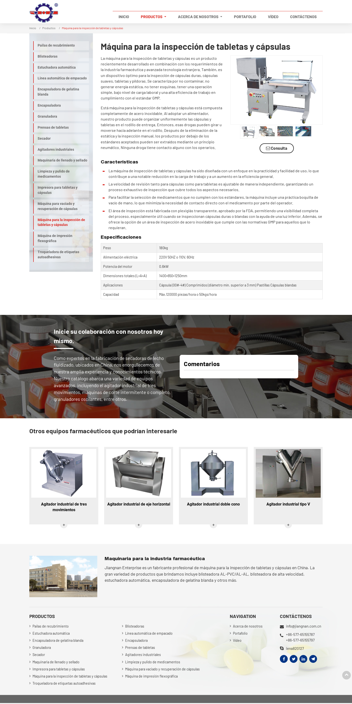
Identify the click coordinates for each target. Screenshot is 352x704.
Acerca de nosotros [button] (198, 16)
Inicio (124, 16)
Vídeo (273, 16)
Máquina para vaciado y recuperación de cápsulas (57, 206)
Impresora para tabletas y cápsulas (57, 190)
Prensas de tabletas (53, 127)
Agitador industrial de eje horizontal (138, 504)
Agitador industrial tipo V (288, 504)
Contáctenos (303, 16)
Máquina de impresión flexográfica (55, 238)
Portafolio (245, 16)
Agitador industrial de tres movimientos (64, 507)
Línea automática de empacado (62, 78)
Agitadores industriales (56, 150)
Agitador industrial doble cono (213, 504)
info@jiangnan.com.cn (304, 626)
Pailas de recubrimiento (56, 45)
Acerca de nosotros (248, 626)
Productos (48, 28)
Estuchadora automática (57, 67)
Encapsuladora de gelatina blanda (58, 92)
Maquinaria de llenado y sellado (62, 160)
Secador (44, 138)
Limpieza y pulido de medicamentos (54, 174)
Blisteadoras (47, 56)
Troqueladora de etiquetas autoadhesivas (58, 254)
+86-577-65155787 (300, 634)
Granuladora (47, 116)
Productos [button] (152, 16)
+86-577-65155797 (300, 640)
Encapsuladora (49, 105)
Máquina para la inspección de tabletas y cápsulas (61, 222)
